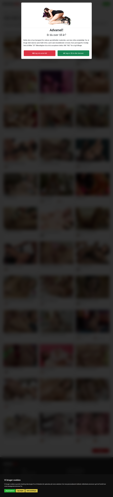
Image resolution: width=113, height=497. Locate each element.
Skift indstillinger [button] (31, 490)
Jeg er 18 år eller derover (73, 53)
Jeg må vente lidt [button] (39, 53)
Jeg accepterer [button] (10, 490)
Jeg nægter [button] (20, 490)
